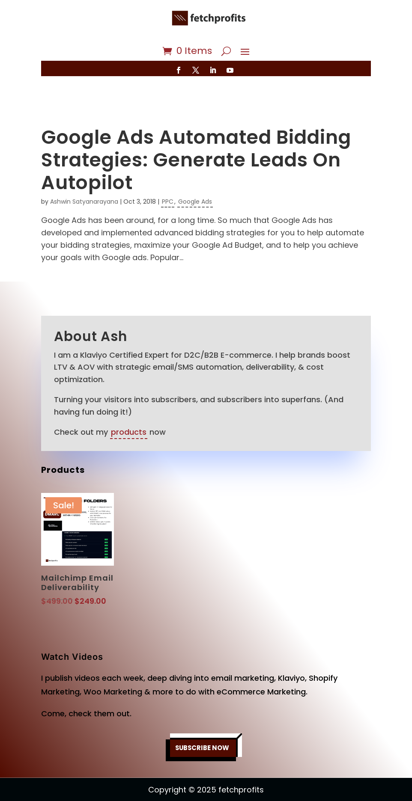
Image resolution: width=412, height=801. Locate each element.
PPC (167, 176)
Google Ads (195, 176)
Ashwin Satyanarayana (84, 176)
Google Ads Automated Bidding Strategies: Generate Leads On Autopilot (196, 134)
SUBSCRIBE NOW (202, 722)
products (128, 406)
